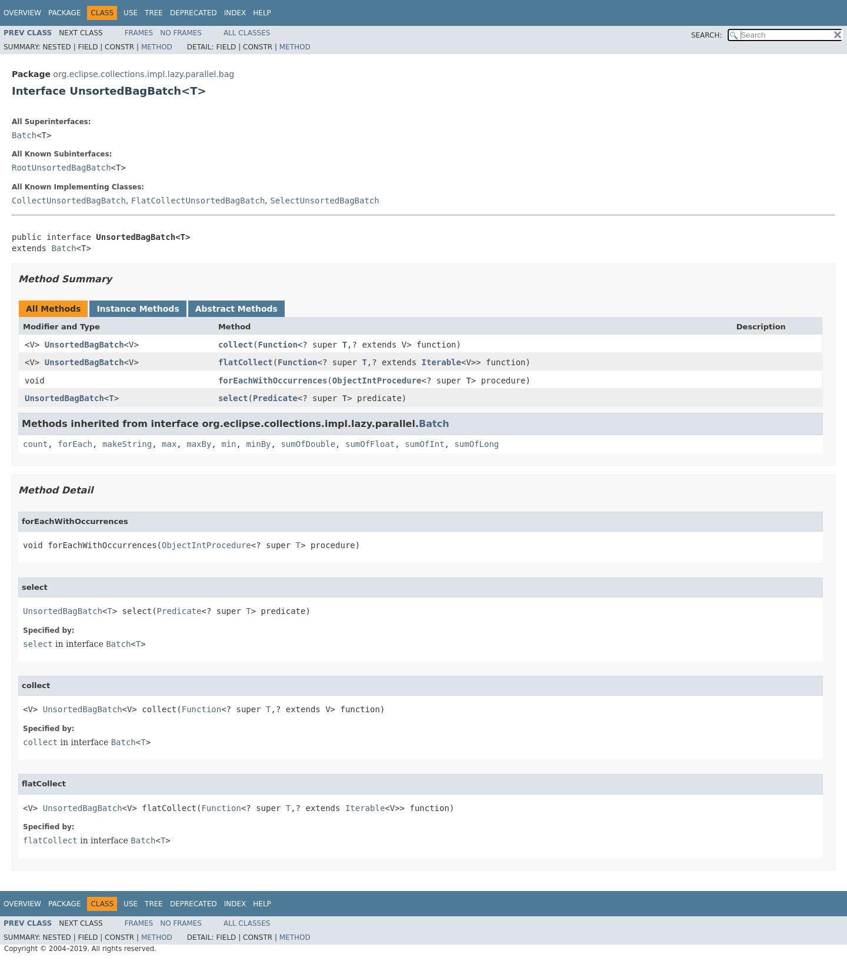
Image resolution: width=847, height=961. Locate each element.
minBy (258, 444)
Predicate (275, 398)
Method (156, 47)
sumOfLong (476, 444)
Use (131, 13)
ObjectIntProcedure (377, 380)
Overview (22, 13)
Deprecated (193, 13)
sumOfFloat (370, 444)
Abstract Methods (236, 308)
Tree (154, 13)
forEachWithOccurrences (272, 380)
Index (235, 13)
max (169, 444)
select (233, 398)
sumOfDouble (308, 444)
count (35, 444)
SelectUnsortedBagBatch (324, 200)
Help (262, 13)
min (228, 444)
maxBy (198, 444)
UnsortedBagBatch (84, 344)
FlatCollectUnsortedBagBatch (198, 200)
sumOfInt (424, 444)
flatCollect (245, 362)
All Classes (247, 33)
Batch (24, 135)
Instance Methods (137, 308)
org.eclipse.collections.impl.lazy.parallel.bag (143, 74)
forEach (75, 444)
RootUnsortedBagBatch (61, 167)
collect (235, 344)
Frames (139, 33)
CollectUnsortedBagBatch (69, 200)
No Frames (181, 33)
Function (277, 344)
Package (64, 13)
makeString (127, 444)
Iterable (441, 362)
